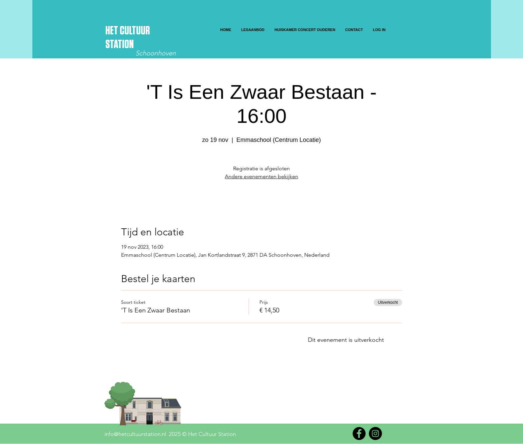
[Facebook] (359, 433)
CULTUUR (135, 31)
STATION (119, 44)
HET (112, 31)
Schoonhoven (155, 53)
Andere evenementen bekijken (261, 176)
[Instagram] (375, 433)
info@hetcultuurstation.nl (135, 434)
